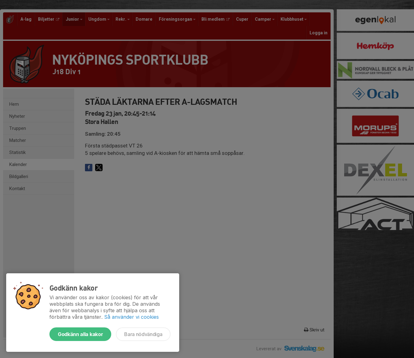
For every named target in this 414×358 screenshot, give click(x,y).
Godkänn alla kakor (80, 334)
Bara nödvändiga (143, 334)
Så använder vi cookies (131, 317)
